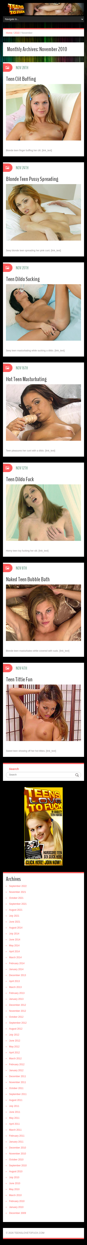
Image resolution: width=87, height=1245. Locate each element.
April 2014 (14, 951)
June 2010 (14, 1183)
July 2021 (14, 915)
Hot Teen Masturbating (26, 379)
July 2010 (14, 1177)
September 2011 (18, 1094)
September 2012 (18, 1022)
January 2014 (16, 969)
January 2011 (16, 1141)
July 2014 (14, 933)
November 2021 (17, 892)
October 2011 (16, 1088)
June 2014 (14, 939)
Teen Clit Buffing (21, 79)
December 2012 (17, 1005)
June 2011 (14, 1112)
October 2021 (16, 898)
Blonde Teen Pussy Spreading (32, 179)
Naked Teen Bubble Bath (28, 579)
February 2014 (17, 963)
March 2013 (15, 987)
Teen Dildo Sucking (23, 279)
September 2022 (18, 886)
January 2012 (16, 1070)
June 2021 (14, 921)
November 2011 (17, 1082)
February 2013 (17, 993)
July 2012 (14, 1034)
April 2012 (14, 1052)
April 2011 (14, 1124)
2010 (17, 33)
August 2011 (15, 1100)
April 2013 (14, 981)
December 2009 (17, 1213)
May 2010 (14, 1189)
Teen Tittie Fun (19, 679)
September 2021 (18, 904)
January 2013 (16, 999)
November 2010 (17, 1153)
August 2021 (15, 909)
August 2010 (15, 1171)
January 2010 (16, 1207)
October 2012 (16, 1017)
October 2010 (16, 1159)
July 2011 (14, 1106)
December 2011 (17, 1076)
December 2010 (17, 1147)
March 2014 (15, 957)
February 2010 (17, 1201)
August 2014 (15, 927)
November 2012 (17, 1011)
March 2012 (15, 1058)
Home (9, 33)
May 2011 (14, 1118)
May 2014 (14, 945)
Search (14, 769)
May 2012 (14, 1046)
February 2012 (17, 1064)
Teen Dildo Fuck (20, 479)
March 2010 (15, 1195)
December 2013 (17, 975)
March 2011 (15, 1129)
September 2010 (18, 1165)
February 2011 (17, 1135)
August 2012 (15, 1028)
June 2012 (14, 1040)
